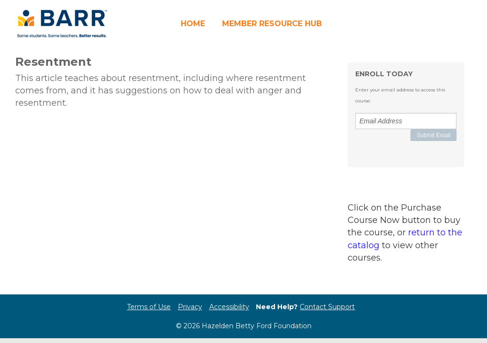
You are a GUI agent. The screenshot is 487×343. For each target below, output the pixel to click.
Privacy (190, 307)
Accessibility (229, 307)
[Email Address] (406, 121)
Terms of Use (149, 307)
